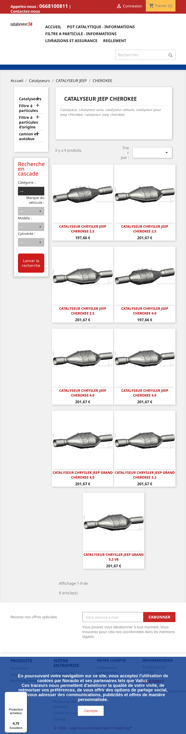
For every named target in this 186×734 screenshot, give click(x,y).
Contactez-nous (25, 11)
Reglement (114, 40)
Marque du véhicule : (35, 200)
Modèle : (25, 218)
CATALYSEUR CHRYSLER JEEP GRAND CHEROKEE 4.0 (83, 475)
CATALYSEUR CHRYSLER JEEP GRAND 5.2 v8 (114, 557)
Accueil (53, 26)
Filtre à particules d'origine (28, 122)
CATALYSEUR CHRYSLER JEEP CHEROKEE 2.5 (82, 228)
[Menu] (24, 695)
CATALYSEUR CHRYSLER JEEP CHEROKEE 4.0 (144, 310)
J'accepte (91, 711)
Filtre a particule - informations (81, 33)
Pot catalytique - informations (101, 26)
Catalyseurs (30, 98)
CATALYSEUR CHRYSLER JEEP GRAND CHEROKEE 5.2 (145, 475)
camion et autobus (28, 136)
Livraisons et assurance (71, 40)
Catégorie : (26, 182)
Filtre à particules (28, 108)
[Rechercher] (145, 55)
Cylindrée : (26, 233)
